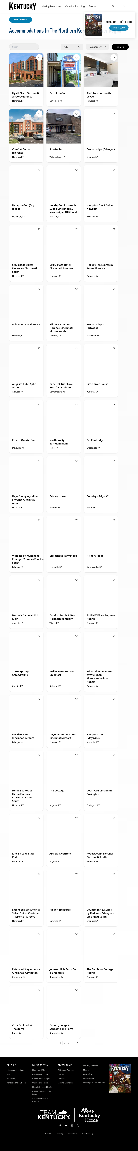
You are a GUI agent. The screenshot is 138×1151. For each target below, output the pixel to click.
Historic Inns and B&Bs (42, 1087)
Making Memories (51, 6)
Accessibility (87, 1134)
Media (86, 1070)
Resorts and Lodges (40, 1074)
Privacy (60, 1134)
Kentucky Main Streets (16, 1082)
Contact (61, 1078)
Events (92, 6)
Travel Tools (65, 1065)
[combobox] (72, 46)
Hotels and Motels (40, 1070)
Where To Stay (40, 1065)
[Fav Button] (39, 57)
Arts (8, 1074)
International (88, 1078)
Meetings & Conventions (94, 1082)
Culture (11, 1065)
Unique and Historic (40, 1082)
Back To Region (20, 20)
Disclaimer (72, 1134)
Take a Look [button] (119, 27)
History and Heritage (16, 1070)
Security (48, 1134)
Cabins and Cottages (41, 1078)
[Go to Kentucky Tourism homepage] (23, 6)
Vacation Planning (75, 6)
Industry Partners (90, 1065)
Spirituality (11, 1078)
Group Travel (88, 1074)
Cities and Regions (66, 1070)
